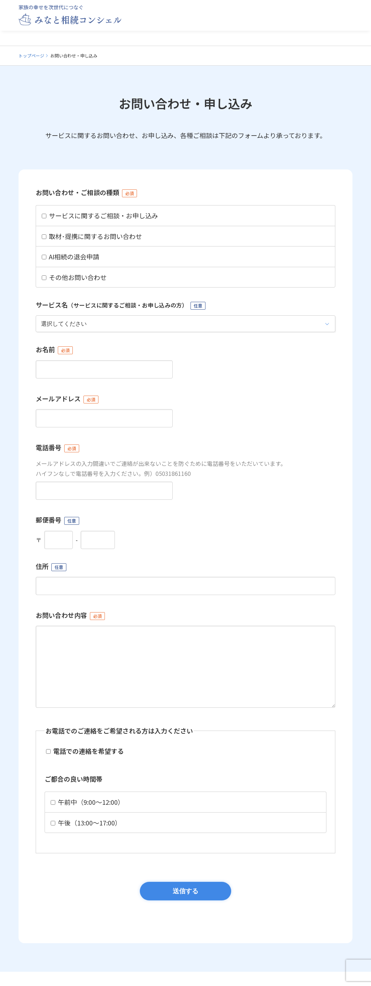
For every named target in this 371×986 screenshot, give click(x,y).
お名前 (54, 349)
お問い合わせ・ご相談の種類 (86, 192)
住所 (51, 566)
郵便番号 (57, 520)
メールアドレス (67, 398)
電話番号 (57, 447)
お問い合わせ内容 (70, 615)
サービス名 (120, 305)
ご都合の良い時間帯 (73, 793)
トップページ (31, 55)
